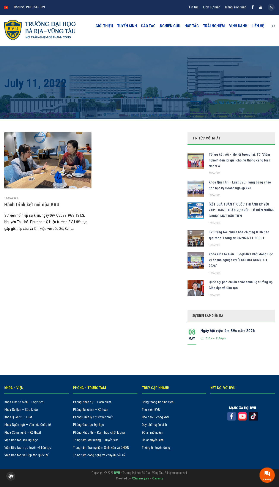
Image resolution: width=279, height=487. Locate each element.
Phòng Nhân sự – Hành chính (92, 402)
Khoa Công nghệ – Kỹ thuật (22, 432)
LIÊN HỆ (258, 26)
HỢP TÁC (191, 26)
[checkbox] (10, 476)
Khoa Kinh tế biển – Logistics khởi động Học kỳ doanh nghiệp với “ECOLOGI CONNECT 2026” (241, 260)
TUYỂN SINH (127, 26)
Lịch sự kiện (211, 7)
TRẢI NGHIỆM (214, 26)
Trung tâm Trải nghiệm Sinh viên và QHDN (101, 448)
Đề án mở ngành (152, 432)
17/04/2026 (214, 195)
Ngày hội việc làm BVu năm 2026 (227, 330)
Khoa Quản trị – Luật (18, 417)
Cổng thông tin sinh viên (157, 402)
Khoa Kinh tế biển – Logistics (24, 402)
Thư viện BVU (151, 410)
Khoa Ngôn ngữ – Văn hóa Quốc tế (27, 425)
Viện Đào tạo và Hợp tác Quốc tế (26, 455)
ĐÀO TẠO (148, 26)
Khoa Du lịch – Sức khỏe (21, 410)
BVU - (118, 473)
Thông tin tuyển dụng (156, 448)
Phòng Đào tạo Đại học (88, 425)
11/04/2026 (214, 273)
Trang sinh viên (235, 7)
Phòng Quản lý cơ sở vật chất (93, 417)
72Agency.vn (140, 478)
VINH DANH (238, 26)
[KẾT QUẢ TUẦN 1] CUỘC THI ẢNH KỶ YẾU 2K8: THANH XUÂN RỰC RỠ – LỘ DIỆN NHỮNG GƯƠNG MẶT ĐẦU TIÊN (241, 210)
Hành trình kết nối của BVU (31, 205)
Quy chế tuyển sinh (154, 425)
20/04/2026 (214, 173)
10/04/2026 (214, 295)
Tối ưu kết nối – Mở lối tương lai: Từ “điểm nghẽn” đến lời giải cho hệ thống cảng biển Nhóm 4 (239, 160)
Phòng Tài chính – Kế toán (90, 410)
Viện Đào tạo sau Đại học (21, 440)
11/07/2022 (11, 197)
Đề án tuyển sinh (153, 440)
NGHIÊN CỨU (170, 26)
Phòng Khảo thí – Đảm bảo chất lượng (99, 432)
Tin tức (194, 7)
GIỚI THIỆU (104, 26)
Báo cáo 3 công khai (155, 417)
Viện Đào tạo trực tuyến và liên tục (27, 448)
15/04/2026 (214, 245)
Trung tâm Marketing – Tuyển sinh (95, 440)
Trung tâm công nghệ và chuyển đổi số (99, 455)
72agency (157, 478)
